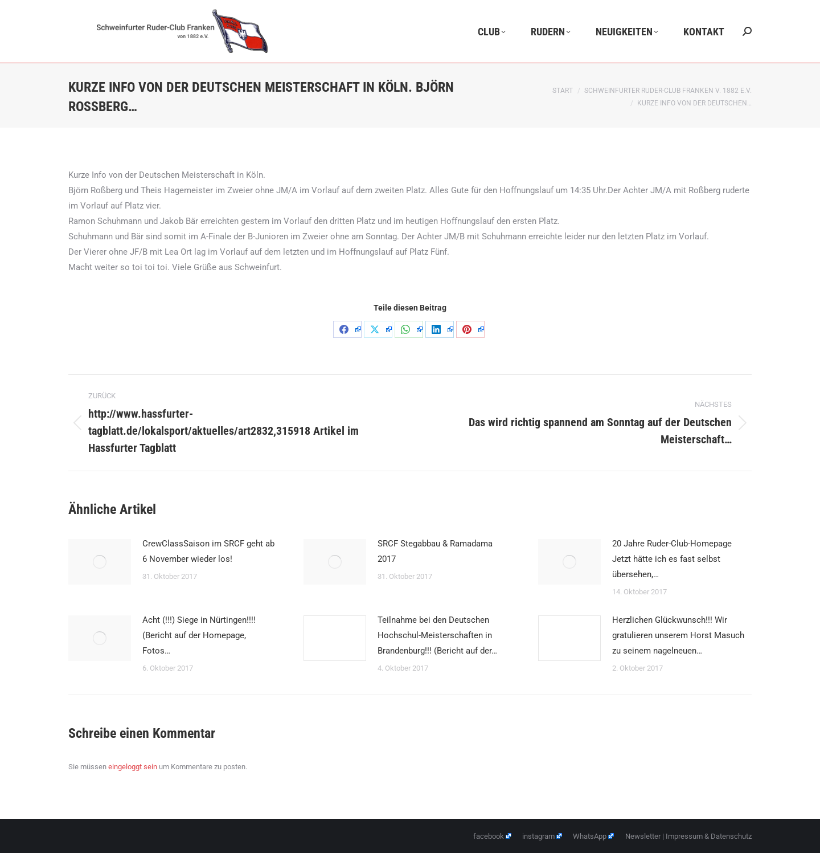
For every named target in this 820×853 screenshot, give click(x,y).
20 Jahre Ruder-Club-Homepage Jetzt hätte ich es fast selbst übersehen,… (672, 558)
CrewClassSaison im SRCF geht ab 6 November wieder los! (208, 551)
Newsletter (643, 836)
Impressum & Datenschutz (709, 836)
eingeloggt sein (132, 766)
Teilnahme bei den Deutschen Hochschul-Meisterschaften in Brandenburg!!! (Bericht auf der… (437, 635)
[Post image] (99, 562)
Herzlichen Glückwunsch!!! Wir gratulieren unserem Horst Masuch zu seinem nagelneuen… (678, 635)
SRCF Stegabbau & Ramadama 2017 (435, 551)
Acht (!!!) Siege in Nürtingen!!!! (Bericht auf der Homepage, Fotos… (199, 635)
